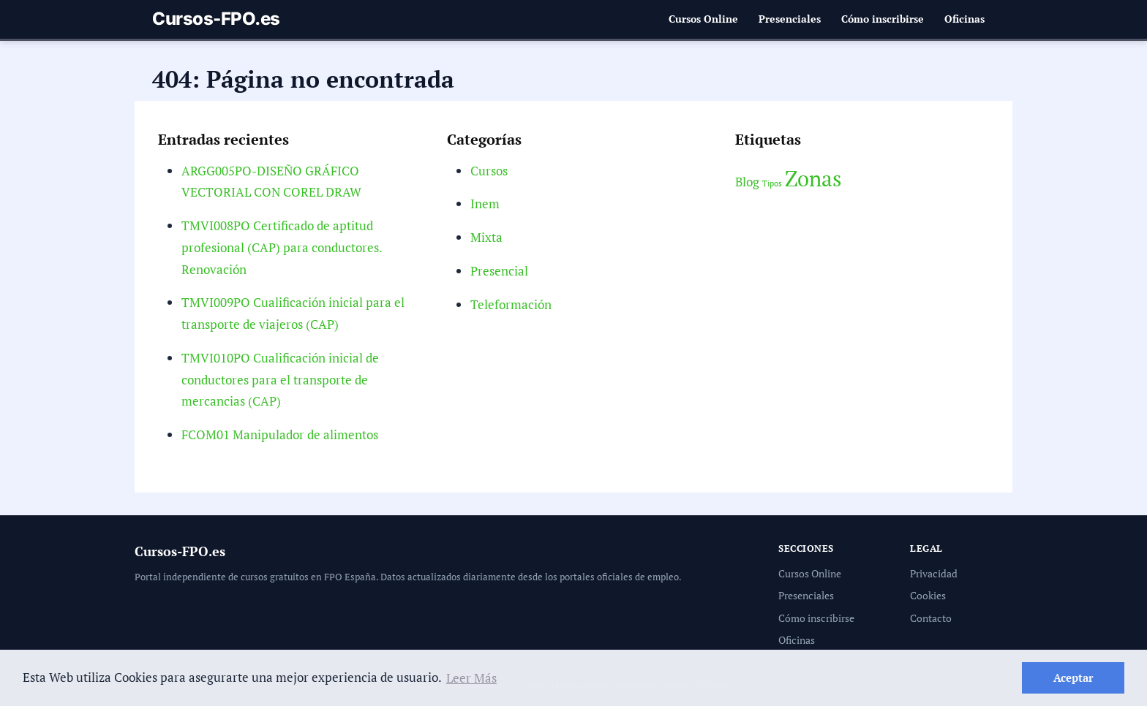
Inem (484, 203)
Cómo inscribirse (883, 19)
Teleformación (510, 304)
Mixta (486, 237)
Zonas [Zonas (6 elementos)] (813, 178)
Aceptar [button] (1073, 677)
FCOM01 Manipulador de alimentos (279, 434)
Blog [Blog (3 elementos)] (747, 182)
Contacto (930, 618)
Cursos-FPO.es (216, 19)
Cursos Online (706, 19)
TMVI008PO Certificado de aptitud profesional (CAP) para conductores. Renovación (280, 247)
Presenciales (791, 19)
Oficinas (965, 19)
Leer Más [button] (466, 677)
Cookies (928, 595)
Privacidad (934, 573)
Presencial (498, 270)
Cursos (489, 170)
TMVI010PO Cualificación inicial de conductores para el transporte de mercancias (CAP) (279, 379)
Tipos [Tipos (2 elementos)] (772, 183)
